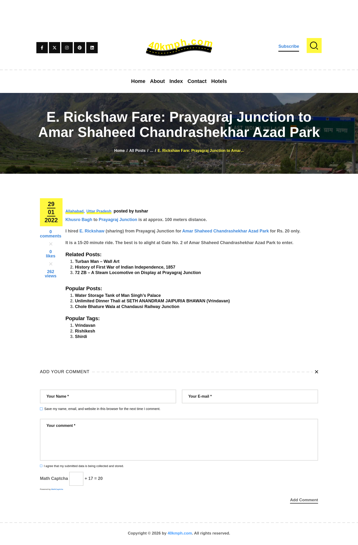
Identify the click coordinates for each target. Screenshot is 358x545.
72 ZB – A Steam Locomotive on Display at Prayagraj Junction (138, 272)
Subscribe (288, 46)
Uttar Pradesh (99, 211)
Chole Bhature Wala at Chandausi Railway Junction (127, 306)
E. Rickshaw (91, 231)
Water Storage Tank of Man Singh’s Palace (118, 295)
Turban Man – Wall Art (97, 261)
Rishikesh (85, 331)
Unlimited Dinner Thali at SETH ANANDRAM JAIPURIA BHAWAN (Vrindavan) (152, 301)
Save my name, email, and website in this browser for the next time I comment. (102, 408)
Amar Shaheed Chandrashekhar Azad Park (225, 231)
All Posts (137, 151)
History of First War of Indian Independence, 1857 (125, 267)
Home (119, 151)
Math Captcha (54, 478)
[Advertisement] (179, 10)
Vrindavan (85, 325)
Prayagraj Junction (118, 219)
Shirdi (81, 336)
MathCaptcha (57, 489)
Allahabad (74, 211)
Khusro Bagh (78, 219)
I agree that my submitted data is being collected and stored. (84, 466)
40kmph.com (180, 534)
